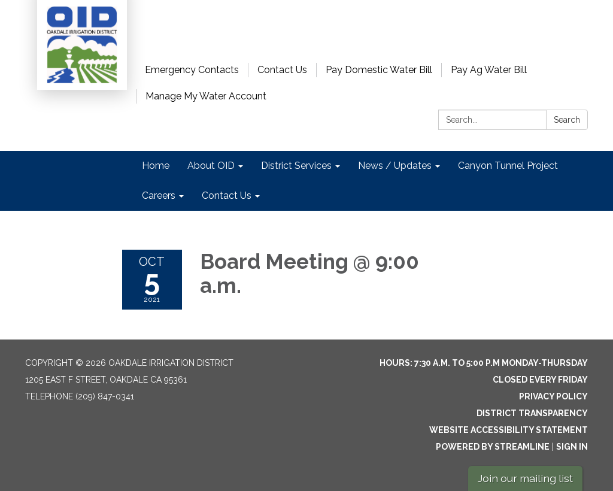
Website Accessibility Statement (508, 430)
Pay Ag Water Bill (489, 69)
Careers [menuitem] (158, 195)
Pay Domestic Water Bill (379, 69)
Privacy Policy (553, 396)
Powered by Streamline (493, 446)
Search (567, 120)
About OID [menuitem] (211, 165)
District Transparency (532, 413)
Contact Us (282, 69)
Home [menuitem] (155, 165)
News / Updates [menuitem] (395, 165)
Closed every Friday (540, 379)
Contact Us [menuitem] (226, 195)
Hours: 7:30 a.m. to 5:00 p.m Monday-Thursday (484, 363)
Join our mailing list (525, 478)
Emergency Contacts (192, 69)
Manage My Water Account (205, 96)
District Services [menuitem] (296, 165)
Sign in (572, 446)
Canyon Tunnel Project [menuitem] (508, 165)
